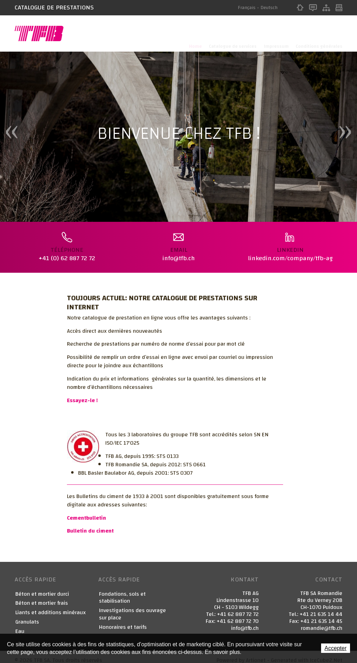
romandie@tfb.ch (321, 621)
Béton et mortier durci (42, 587)
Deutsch (269, 7)
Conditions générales (319, 33)
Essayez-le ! (82, 394)
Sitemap (326, 7)
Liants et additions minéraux (50, 606)
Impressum (275, 33)
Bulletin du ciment (90, 524)
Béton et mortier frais (41, 597)
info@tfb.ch (245, 621)
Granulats (27, 615)
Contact (313, 7)
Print (338, 7)
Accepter (336, 648)
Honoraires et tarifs (123, 620)
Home (300, 7)
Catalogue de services (230, 33)
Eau (19, 624)
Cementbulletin (86, 511)
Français (247, 7)
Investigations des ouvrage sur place (132, 608)
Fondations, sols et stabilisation (122, 591)
